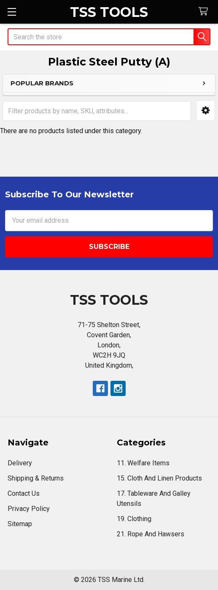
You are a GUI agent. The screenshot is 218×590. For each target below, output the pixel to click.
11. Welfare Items (143, 463)
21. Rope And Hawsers (150, 534)
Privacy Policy (29, 509)
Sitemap (20, 524)
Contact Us (24, 493)
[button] (205, 110)
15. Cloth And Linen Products (159, 478)
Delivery (20, 463)
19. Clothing (134, 519)
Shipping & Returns (36, 478)
